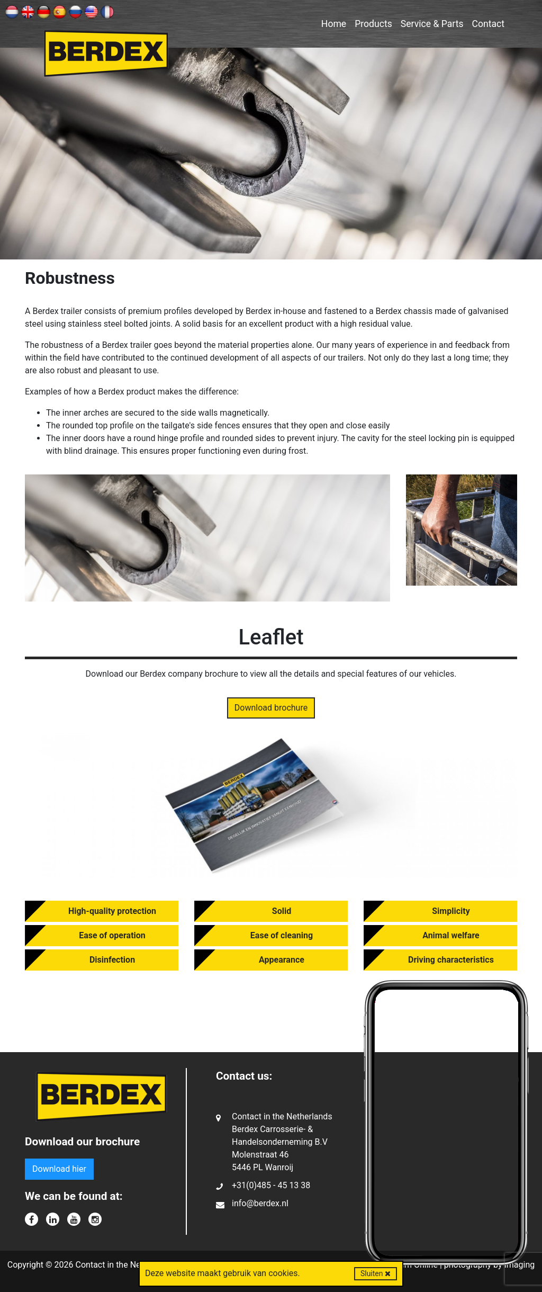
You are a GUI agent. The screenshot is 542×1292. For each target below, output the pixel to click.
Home (333, 24)
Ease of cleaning (281, 935)
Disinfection (112, 960)
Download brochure (271, 708)
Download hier (59, 1169)
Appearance (281, 960)
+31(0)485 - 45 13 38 (271, 1185)
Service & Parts (432, 24)
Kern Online (416, 1265)
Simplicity (450, 911)
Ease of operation (112, 935)
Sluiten (375, 1273)
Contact (488, 24)
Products (373, 24)
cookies (282, 1273)
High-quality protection (112, 911)
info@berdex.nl (260, 1203)
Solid (281, 911)
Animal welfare (451, 935)
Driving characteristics (451, 960)
